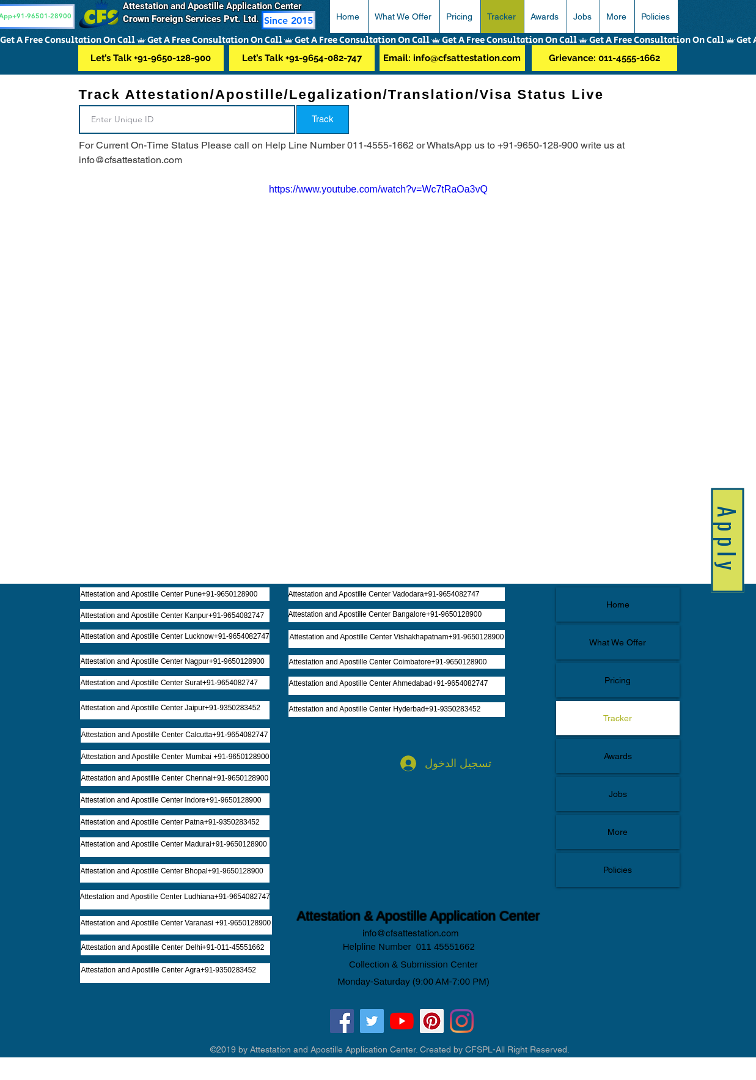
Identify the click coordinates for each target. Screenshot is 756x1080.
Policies (617, 870)
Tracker (617, 718)
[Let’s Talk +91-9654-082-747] (302, 58)
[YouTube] (402, 1021)
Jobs (618, 794)
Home (617, 604)
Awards (618, 756)
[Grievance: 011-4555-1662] (604, 58)
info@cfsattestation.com (410, 933)
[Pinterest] (432, 1021)
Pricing (617, 680)
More (617, 832)
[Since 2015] (288, 20)
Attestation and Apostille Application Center (217, 6)
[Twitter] (372, 1021)
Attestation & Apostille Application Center (418, 916)
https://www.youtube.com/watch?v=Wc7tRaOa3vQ (378, 189)
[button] (403, 16)
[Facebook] (342, 1021)
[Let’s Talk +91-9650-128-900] (151, 58)
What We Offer (617, 642)
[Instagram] (462, 1021)
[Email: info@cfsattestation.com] (452, 58)
